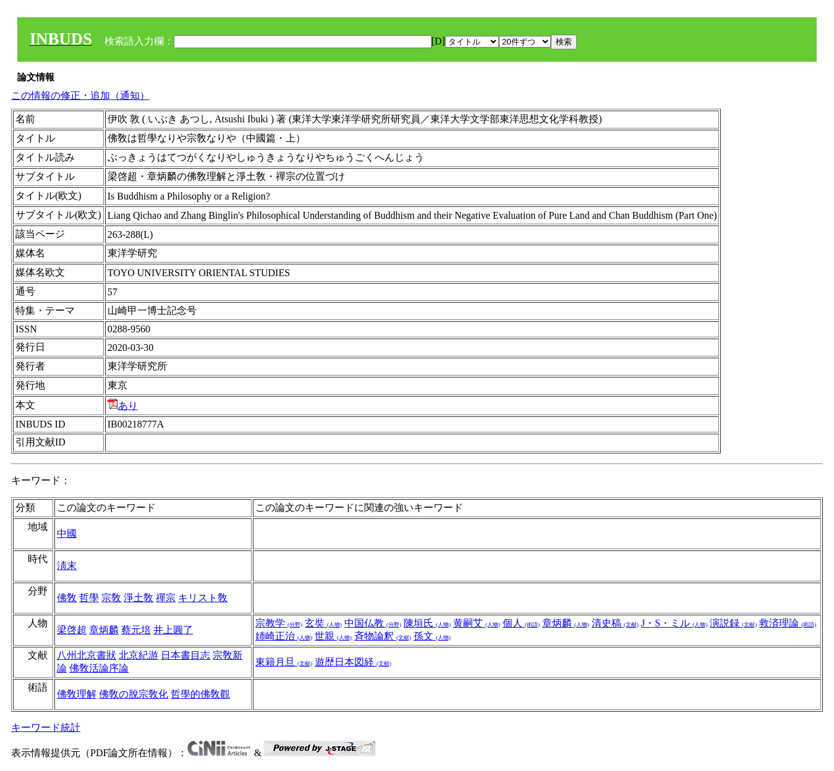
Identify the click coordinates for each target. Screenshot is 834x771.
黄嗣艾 (476, 623)
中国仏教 (372, 623)
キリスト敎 (203, 597)
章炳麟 (104, 630)
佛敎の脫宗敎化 (133, 694)
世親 (333, 636)
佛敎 (67, 597)
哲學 (89, 597)
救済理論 (787, 623)
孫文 (432, 636)
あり (123, 405)
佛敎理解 (76, 694)
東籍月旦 (283, 662)
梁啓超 (72, 630)
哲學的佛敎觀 (200, 694)
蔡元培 (136, 630)
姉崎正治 (283, 636)
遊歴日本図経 (353, 662)
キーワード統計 (45, 727)
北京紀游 (138, 655)
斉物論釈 (382, 636)
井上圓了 (173, 630)
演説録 (733, 623)
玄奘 (323, 623)
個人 (521, 623)
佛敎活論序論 (99, 668)
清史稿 (615, 623)
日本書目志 (185, 655)
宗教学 (278, 623)
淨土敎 (138, 597)
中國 (67, 533)
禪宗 (166, 597)
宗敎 (111, 597)
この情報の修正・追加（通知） (80, 95)
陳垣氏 (427, 623)
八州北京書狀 (86, 655)
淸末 (67, 565)
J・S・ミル (674, 623)
